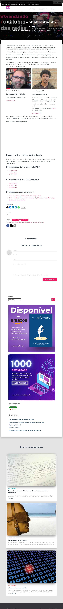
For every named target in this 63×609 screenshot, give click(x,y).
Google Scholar (13, 170)
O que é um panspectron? (15, 424)
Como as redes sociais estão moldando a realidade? (21, 419)
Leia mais (11, 498)
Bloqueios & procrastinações (17, 540)
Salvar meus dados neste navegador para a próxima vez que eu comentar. (31, 274)
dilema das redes (23, 221)
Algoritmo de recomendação (17, 587)
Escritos (54, 108)
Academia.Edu (13, 175)
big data (16, 221)
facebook (29, 221)
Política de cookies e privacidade (33, 4)
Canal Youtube (16, 219)
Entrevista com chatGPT (14, 427)
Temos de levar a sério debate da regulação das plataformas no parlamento (26, 422)
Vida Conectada (24, 219)
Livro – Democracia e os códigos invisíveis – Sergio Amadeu (25, 195)
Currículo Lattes (10, 100)
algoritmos (11, 221)
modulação (35, 221)
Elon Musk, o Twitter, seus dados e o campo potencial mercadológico (25, 430)
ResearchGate (13, 172)
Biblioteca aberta (43, 9)
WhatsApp (53, 9)
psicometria (41, 221)
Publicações (32, 9)
